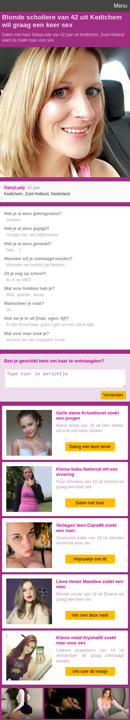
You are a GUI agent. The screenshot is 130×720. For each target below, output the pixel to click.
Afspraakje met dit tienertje (89, 560)
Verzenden (113, 395)
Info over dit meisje (89, 671)
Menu (120, 6)
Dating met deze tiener (90, 446)
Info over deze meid (90, 615)
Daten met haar (90, 502)
